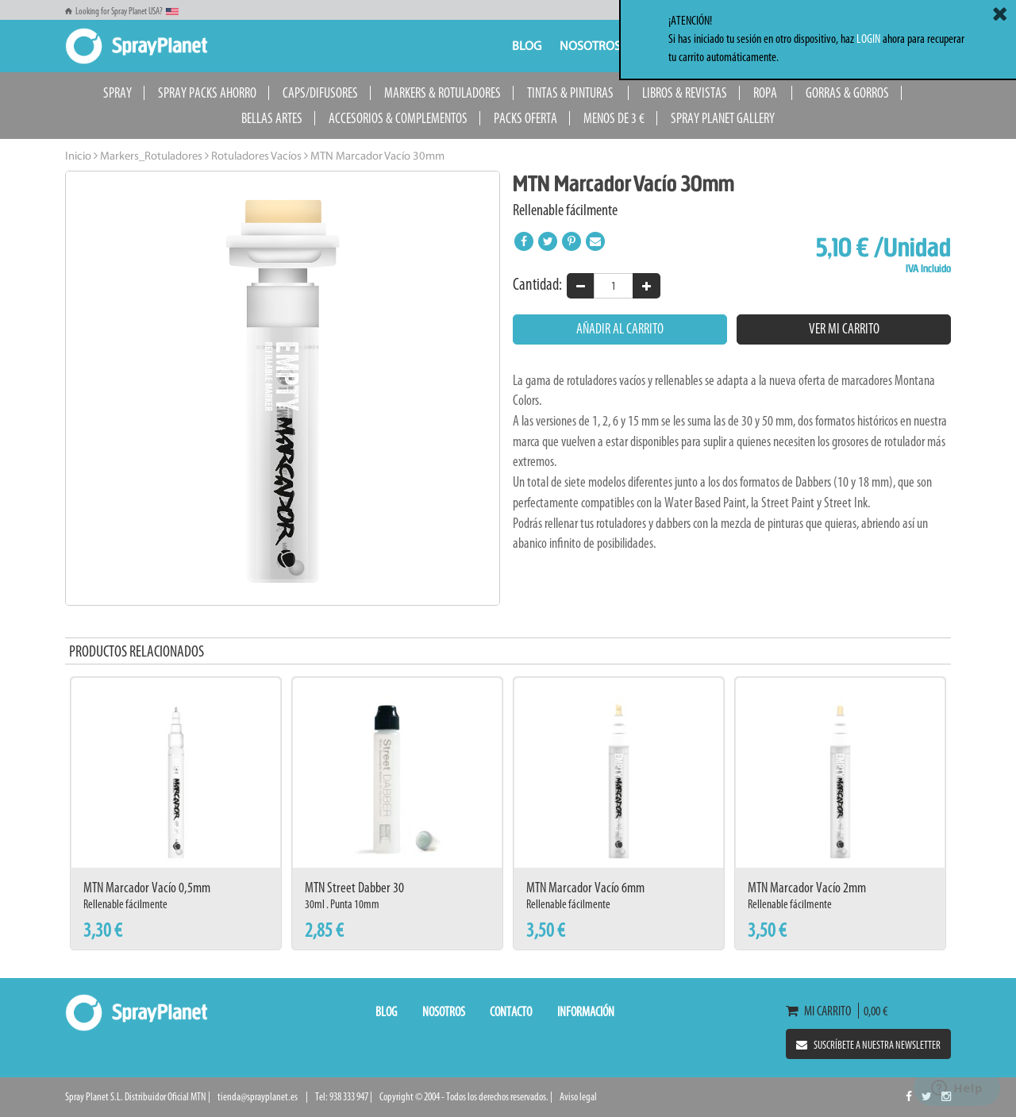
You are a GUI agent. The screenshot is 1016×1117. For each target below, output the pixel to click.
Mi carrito (822, 1011)
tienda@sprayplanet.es (257, 1097)
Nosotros (590, 46)
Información (585, 1011)
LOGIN (868, 38)
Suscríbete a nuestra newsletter (868, 1045)
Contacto (511, 1011)
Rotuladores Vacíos (255, 157)
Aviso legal (578, 1097)
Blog (526, 46)
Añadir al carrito (620, 328)
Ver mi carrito (844, 328)
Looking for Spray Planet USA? (122, 11)
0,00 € (873, 1011)
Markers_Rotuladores (150, 157)
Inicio (78, 157)
